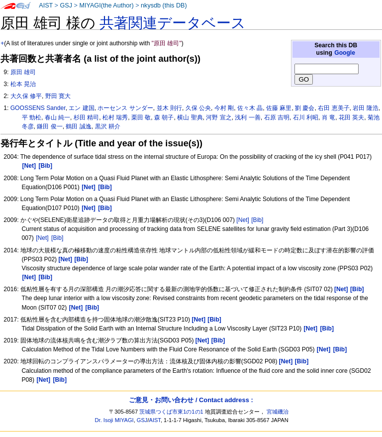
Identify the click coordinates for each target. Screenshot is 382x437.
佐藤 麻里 (278, 108)
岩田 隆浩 (365, 108)
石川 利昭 (305, 117)
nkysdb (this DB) (164, 5)
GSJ (66, 5)
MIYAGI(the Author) (106, 5)
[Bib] (257, 220)
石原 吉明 (276, 117)
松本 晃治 (23, 84)
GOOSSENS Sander (38, 108)
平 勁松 (31, 117)
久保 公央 (198, 108)
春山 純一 (57, 117)
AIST (46, 5)
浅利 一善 (247, 117)
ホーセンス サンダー (125, 108)
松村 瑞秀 (115, 117)
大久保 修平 (26, 96)
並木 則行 (169, 108)
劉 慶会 (304, 108)
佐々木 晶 (250, 108)
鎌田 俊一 (49, 126)
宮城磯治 (277, 412)
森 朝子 (164, 117)
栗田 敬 (141, 117)
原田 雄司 (23, 72)
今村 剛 (224, 108)
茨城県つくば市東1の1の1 (171, 412)
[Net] (242, 220)
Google (344, 52)
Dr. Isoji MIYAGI (114, 420)
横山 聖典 (189, 117)
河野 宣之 (218, 117)
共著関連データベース (172, 23)
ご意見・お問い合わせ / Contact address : (191, 400)
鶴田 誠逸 (78, 126)
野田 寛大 (58, 96)
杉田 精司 (86, 117)
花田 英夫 (351, 117)
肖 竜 (328, 117)
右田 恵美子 (333, 108)
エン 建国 (81, 108)
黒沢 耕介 (107, 126)
